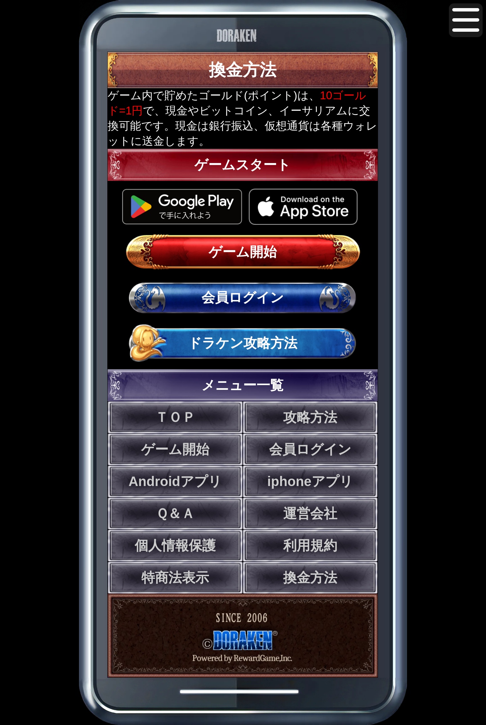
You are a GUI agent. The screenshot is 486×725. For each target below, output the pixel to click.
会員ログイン (242, 297)
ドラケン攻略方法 (242, 342)
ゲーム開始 (243, 251)
